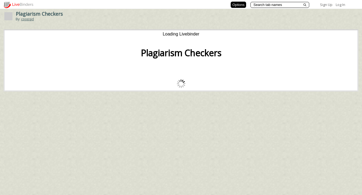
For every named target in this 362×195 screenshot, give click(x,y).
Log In (340, 4)
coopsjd (27, 19)
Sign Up (326, 4)
